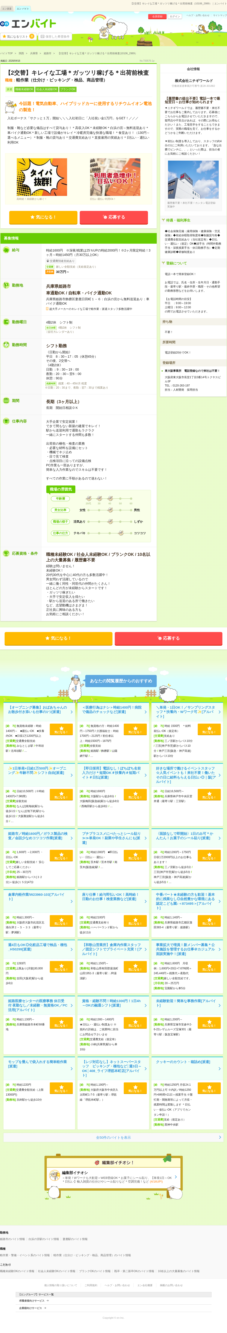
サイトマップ (220, 15)
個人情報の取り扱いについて (60, 1285)
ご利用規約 (91, 1285)
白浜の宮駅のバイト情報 (44, 1239)
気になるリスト (20, 36)
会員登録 (157, 16)
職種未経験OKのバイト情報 (17, 1271)
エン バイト (23, 8)
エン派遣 (7, 8)
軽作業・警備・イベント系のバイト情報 (25, 1255)
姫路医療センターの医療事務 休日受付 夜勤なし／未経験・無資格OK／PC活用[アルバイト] (38, 1005)
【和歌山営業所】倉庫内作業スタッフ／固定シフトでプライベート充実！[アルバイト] (112, 949)
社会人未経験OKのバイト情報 (56, 1271)
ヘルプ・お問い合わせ (197, 15)
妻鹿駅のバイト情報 (75, 1239)
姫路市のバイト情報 (12, 1239)
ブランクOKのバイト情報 (95, 1271)
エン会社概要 (145, 1285)
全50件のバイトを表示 (113, 1137)
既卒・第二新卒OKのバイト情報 (134, 1271)
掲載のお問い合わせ (171, 1285)
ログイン (175, 16)
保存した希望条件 (58, 36)
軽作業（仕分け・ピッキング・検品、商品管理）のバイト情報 (92, 1255)
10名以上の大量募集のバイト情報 (179, 1271)
